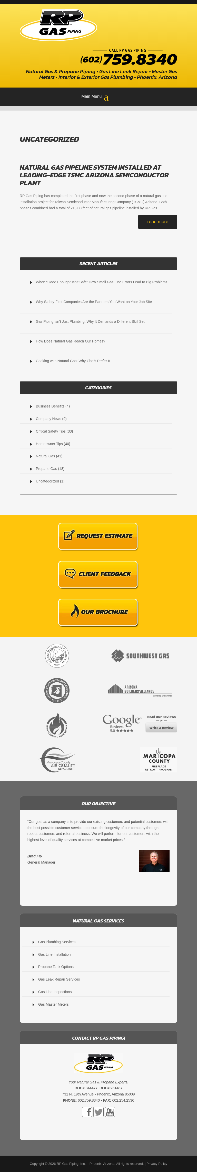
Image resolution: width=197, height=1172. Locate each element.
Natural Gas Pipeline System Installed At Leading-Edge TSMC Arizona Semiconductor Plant (94, 175)
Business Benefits (50, 406)
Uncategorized (47, 481)
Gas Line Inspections (55, 992)
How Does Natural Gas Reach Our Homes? (70, 341)
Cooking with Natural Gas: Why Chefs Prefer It (73, 361)
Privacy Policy (156, 1164)
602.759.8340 (89, 1100)
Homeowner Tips (49, 444)
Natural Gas (45, 456)
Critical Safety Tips (51, 431)
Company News (48, 419)
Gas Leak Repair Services (59, 979)
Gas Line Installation (54, 954)
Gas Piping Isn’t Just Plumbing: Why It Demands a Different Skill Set (90, 321)
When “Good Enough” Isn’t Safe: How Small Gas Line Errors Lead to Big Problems (102, 282)
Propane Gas (46, 469)
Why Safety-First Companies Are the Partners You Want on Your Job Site (94, 302)
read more (157, 221)
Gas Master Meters (53, 1004)
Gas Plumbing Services (57, 942)
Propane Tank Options (56, 967)
